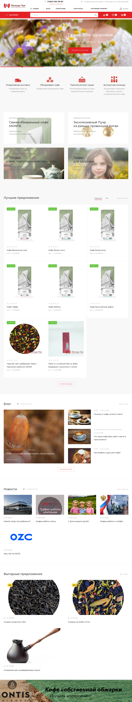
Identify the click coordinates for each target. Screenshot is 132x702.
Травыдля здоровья (84, 159)
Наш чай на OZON (12, 554)
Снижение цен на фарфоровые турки (22, 670)
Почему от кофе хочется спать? (108, 414)
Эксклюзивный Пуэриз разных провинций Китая (95, 124)
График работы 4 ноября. (111, 521)
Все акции (124, 574)
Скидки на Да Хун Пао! (15, 622)
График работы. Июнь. (46, 521)
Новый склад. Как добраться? (17, 521)
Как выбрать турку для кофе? (107, 453)
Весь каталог (122, 198)
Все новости (123, 489)
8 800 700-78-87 (55, 1)
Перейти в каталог (80, 50)
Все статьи (123, 404)
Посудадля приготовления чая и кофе (33, 159)
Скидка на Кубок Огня (79, 622)
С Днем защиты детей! (78, 521)
